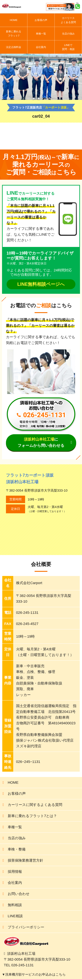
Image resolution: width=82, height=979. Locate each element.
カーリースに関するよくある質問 (35, 805)
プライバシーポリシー (26, 927)
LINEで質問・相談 (68, 47)
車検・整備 (16, 849)
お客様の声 (41, 20)
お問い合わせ (19, 894)
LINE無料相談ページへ (41, 284)
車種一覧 (41, 33)
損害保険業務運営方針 (25, 860)
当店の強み (68, 33)
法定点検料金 (13, 47)
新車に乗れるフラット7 (13, 33)
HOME (13, 20)
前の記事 (71, 138)
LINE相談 (15, 916)
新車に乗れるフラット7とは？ (32, 816)
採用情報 (15, 871)
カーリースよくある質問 (68, 20)
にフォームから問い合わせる (41, 442)
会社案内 (41, 47)
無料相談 (15, 905)
